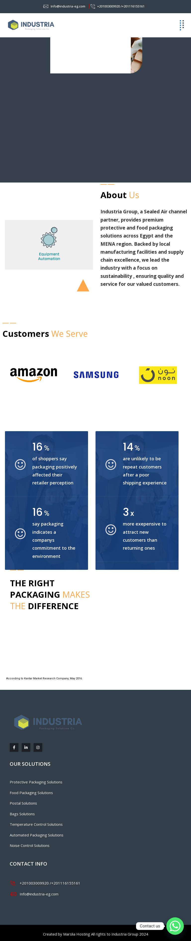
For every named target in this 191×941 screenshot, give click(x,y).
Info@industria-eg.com (68, 6)
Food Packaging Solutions (31, 792)
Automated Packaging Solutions (36, 834)
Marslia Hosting (76, 934)
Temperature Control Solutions (36, 824)
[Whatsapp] (175, 926)
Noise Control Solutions (29, 845)
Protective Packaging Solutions (36, 781)
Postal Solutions (23, 803)
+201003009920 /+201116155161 (120, 6)
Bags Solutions (22, 813)
